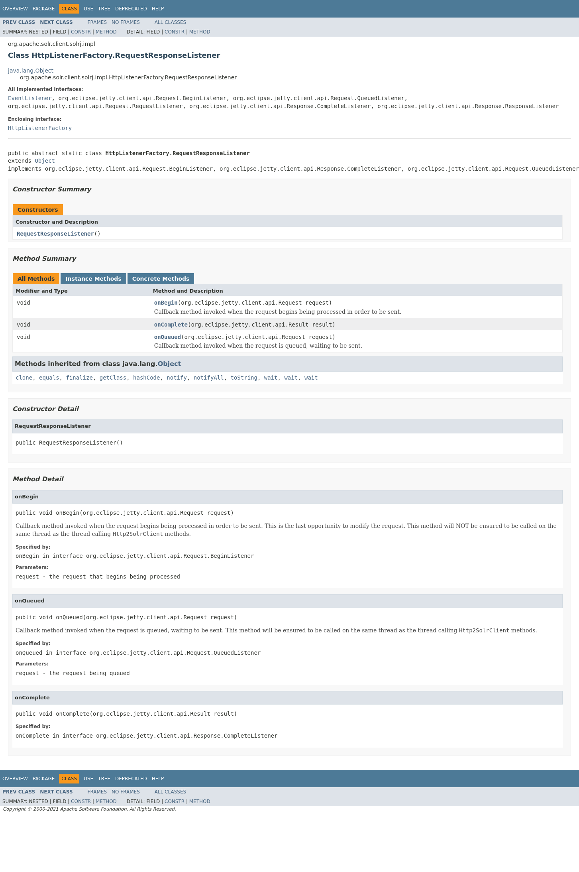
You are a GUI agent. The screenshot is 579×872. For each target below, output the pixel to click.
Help (158, 9)
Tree (104, 9)
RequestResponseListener (55, 233)
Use (88, 9)
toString (244, 377)
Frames (97, 22)
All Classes (170, 22)
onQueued (167, 337)
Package (44, 9)
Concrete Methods (161, 279)
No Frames (126, 22)
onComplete (171, 324)
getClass (113, 377)
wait (271, 377)
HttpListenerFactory (40, 128)
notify (177, 377)
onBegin (166, 302)
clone (24, 377)
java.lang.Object (30, 70)
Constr (81, 32)
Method (106, 32)
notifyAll (209, 377)
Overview (15, 9)
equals (49, 377)
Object (45, 160)
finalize (79, 377)
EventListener (30, 98)
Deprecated (131, 9)
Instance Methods (93, 279)
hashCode (146, 377)
